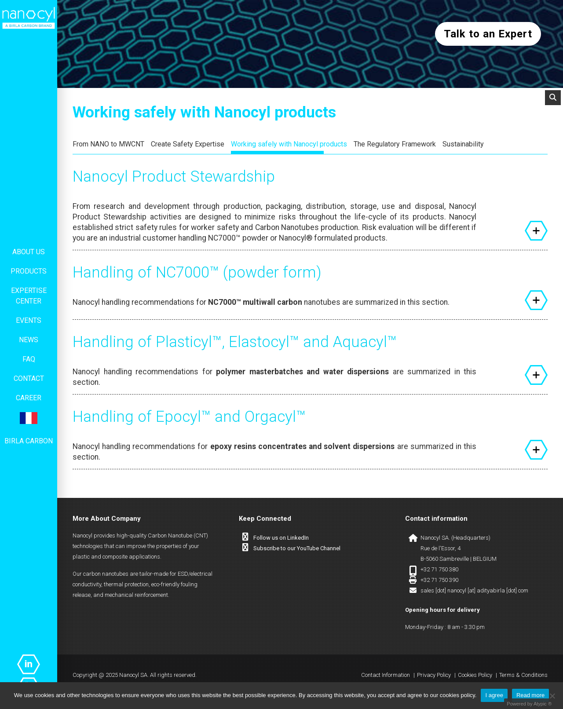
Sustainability (463, 144)
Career (28, 398)
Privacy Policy (434, 675)
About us (28, 252)
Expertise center (29, 295)
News (28, 340)
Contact (29, 378)
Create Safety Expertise (187, 144)
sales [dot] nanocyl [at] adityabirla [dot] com (474, 590)
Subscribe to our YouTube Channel (296, 548)
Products (29, 271)
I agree (494, 695)
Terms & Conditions (523, 675)
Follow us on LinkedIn (281, 537)
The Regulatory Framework (395, 144)
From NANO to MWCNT (108, 144)
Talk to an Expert (488, 34)
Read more (530, 695)
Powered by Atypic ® (529, 703)
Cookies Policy (475, 675)
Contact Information (385, 675)
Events (28, 320)
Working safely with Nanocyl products (289, 144)
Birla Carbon (28, 441)
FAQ (28, 359)
